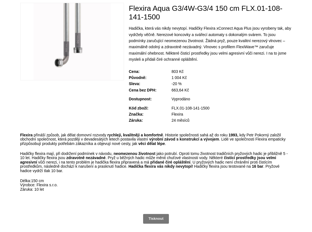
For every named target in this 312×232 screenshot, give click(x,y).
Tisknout (156, 218)
